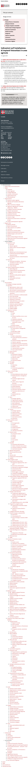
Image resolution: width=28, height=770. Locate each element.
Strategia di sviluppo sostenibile (14, 284)
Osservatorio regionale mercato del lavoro (17, 589)
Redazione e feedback (5, 174)
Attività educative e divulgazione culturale (19, 377)
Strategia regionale (16, 399)
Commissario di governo (15, 650)
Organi (6, 188)
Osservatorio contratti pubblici (14, 231)
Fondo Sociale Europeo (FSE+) (16, 462)
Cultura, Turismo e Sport (12, 372)
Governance (14, 515)
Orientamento (13, 586)
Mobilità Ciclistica (13, 595)
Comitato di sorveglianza (17, 474)
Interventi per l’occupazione (18, 571)
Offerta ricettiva (15, 416)
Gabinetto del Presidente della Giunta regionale (15, 202)
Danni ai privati (15, 626)
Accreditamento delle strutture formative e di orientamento (19, 560)
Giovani (13, 425)
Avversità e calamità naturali (16, 289)
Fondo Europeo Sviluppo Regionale (13, 27)
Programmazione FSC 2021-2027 (19, 523)
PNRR (11, 538)
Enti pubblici (10, 737)
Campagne (9, 754)
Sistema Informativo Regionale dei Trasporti (17, 615)
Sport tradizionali (16, 404)
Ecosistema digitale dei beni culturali (18, 380)
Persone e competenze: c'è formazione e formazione (16, 752)
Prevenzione (12, 696)
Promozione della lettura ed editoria (18, 392)
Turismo (11, 410)
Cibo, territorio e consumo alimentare (18, 290)
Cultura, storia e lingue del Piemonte (18, 383)
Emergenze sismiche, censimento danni (19, 631)
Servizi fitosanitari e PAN (15, 298)
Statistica (12, 280)
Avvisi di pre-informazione (18, 466)
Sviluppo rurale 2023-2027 (16, 306)
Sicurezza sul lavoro (14, 699)
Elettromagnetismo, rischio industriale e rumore (18, 322)
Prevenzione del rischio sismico (16, 675)
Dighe (13, 649)
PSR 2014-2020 (15, 347)
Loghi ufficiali (3, 171)
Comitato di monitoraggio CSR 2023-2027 (18, 498)
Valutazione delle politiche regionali (17, 275)
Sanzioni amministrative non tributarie (15, 232)
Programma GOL (13, 587)
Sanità (8, 688)
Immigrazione (15, 430)
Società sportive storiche (17, 402)
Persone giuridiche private (15, 453)
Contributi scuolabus (14, 618)
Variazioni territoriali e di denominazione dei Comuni (19, 257)
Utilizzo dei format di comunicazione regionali (17, 238)
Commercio (7, 37)
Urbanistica (14, 365)
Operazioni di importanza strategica (20, 468)
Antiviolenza (15, 427)
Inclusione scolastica (16, 552)
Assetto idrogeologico (17, 644)
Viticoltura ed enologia (15, 303)
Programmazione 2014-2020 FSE (19, 476)
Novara (9, 134)
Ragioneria (12, 277)
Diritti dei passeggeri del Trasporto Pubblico (17, 597)
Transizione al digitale (10, 41)
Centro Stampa (13, 266)
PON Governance (13, 537)
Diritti (11, 422)
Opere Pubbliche (13, 635)
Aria (13, 315)
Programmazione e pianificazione (19, 653)
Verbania (10, 137)
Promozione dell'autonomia (18, 445)
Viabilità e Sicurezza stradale (16, 600)
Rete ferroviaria (13, 601)
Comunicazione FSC (16, 517)
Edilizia (13, 367)
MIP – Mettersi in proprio (17, 575)
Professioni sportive (16, 408)
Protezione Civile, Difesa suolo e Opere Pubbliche (15, 620)
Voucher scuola (15, 543)
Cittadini (9, 736)
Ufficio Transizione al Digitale (13, 205)
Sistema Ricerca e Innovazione (12, 22)
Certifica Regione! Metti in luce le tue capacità (17, 759)
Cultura (11, 373)
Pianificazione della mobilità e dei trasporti (17, 606)
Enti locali (12, 244)
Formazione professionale (15, 554)
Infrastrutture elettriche (17, 638)
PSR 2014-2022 (13, 307)
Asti (2, 135)
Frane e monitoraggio (17, 672)
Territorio (12, 364)
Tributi (8, 725)
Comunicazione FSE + (17, 469)
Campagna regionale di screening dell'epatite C (17, 747)
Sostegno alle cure (14, 693)
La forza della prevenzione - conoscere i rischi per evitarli (17, 749)
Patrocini (9, 235)
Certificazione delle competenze (19, 563)
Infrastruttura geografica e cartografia (18, 369)
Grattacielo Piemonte (12, 214)
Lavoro (11, 569)
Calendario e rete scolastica (18, 545)
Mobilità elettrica (13, 604)
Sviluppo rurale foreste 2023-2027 (20, 345)
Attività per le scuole (16, 549)
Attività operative (16, 687)
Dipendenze (12, 702)
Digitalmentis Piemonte (12, 756)
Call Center (9, 229)
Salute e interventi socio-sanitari (19, 447)
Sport (11, 398)
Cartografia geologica (17, 668)
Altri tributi (12, 733)
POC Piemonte (15, 522)
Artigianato (7, 33)
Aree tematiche (8, 283)
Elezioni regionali (13, 246)
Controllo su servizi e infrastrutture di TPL (18, 612)
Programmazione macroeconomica (17, 271)
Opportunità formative (17, 555)
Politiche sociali (13, 433)
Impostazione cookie (6, 153)
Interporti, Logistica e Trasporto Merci (18, 609)
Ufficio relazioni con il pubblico (14, 228)
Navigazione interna (14, 603)
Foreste (11, 335)
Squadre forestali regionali (18, 685)
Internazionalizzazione (10, 39)
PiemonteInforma (6, 766)
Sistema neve (15, 407)
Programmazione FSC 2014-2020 (19, 525)
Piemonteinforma (11, 197)
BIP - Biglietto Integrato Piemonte (17, 594)
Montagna (12, 353)
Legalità (11, 459)
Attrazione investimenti (10, 29)
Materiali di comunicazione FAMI (19, 535)
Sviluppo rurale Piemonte (15, 492)
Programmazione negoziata (16, 272)
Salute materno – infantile (15, 701)
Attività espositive (16, 387)
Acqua (13, 313)
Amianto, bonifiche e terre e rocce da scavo (19, 317)
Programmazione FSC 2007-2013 (19, 526)
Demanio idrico (13, 633)
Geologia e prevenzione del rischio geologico (17, 666)
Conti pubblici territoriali (15, 278)
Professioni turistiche (17, 414)
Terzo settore (15, 440)
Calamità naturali (13, 623)
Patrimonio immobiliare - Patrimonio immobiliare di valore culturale (18, 262)
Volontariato (15, 659)
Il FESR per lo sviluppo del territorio (15, 760)
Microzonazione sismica (17, 682)
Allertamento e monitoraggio (18, 655)
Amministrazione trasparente (13, 215)
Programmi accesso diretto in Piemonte (18, 510)
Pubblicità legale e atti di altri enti (14, 234)
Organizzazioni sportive (17, 401)
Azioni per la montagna (17, 356)
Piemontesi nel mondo (17, 385)
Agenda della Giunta (11, 195)
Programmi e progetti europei (16, 505)
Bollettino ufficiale (11, 225)
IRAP (11, 728)
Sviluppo (6, 20)
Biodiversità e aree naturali (16, 327)
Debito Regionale (13, 269)
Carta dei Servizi (10, 240)
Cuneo (2, 138)
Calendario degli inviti (17, 483)
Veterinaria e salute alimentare (16, 698)
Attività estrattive (9, 31)
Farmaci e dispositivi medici (16, 695)
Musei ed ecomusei (16, 388)
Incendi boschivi (15, 656)
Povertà (14, 436)
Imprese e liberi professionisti (13, 739)
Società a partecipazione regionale (14, 222)
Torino (9, 135)
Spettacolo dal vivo (16, 395)
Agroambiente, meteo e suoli (16, 287)
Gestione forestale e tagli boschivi (19, 341)
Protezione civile (13, 652)
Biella (2, 137)
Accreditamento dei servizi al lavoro (20, 580)
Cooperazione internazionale (16, 457)
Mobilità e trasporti (11, 592)
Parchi (13, 330)
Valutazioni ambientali (17, 319)
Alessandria (3, 134)
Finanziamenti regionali (17, 639)
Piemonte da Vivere (6, 768)
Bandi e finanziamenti (12, 226)
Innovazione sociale (16, 434)
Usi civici (11, 251)
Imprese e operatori (16, 342)
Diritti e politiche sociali (12, 421)
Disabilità (12, 443)
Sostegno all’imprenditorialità (18, 577)
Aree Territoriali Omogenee (13, 762)
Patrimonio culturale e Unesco (18, 390)
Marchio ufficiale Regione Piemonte (15, 237)
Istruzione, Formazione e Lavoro (14, 540)
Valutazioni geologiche (17, 670)
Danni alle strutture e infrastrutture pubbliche (20, 628)
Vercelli (9, 138)
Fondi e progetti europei (12, 460)
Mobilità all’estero (16, 558)
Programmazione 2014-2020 (18, 491)
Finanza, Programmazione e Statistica (15, 267)
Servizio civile (13, 456)
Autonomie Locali (11, 243)
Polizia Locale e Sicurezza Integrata (17, 248)
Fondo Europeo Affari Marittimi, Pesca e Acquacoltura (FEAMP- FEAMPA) (18, 528)
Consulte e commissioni (12, 194)
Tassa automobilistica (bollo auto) (17, 727)
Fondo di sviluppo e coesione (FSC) (17, 514)
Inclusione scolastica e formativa (19, 448)
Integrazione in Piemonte (17, 534)
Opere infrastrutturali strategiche (17, 610)
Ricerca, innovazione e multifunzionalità (18, 295)
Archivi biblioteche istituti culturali (19, 375)
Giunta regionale (11, 191)
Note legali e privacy (5, 165)
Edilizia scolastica (13, 584)
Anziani (13, 439)
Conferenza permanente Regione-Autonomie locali (17, 254)
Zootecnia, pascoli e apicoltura (16, 304)
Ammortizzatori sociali (17, 578)
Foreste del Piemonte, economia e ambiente (19, 338)
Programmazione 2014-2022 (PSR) (20, 503)
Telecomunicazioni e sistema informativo (18, 663)
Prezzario (14, 636)
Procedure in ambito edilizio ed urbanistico (19, 677)
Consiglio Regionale (11, 192)
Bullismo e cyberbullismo (17, 548)
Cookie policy (3, 168)
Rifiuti (13, 324)
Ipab (13, 442)
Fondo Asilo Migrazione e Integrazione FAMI (18, 531)
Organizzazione (8, 199)
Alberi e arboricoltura (16, 336)
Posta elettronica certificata (6, 177)
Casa (11, 454)
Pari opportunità (15, 424)
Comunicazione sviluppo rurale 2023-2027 (19, 501)
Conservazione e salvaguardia (18, 329)
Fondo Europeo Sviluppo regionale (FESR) (19, 477)
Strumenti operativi (14, 704)
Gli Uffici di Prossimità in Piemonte (15, 745)
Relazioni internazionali (12, 211)
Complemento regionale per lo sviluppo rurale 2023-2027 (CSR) (19, 494)
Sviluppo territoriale (9, 24)
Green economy (13, 352)
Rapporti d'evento (16, 624)
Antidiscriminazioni (16, 428)
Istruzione (12, 541)
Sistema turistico (16, 413)
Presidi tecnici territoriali (15, 684)
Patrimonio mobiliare (14, 264)
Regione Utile (8, 223)
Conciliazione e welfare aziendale (17, 583)
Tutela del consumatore (17, 431)
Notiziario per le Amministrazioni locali (18, 252)
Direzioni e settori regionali (13, 200)
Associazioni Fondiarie (17, 355)
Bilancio (11, 274)
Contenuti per (8, 734)
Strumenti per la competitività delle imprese (20, 573)
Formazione (14, 661)
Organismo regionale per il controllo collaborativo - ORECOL (15, 207)
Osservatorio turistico (17, 417)
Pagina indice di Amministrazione (12, 186)
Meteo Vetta (15, 359)
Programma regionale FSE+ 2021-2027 (19, 464)
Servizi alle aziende (14, 297)
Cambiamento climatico (15, 333)
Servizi (3, 763)
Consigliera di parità (16, 581)
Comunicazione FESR (16, 488)
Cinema (13, 396)
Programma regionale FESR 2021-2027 (19, 479)
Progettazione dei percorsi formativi (18, 565)
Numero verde (4, 143)
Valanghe (14, 673)
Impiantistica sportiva (17, 405)
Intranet (2, 181)
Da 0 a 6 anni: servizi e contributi (19, 546)
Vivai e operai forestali (17, 350)
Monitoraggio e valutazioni (18, 473)
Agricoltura (9, 286)
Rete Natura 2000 (16, 332)
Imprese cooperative (9, 35)
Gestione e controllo (16, 471)
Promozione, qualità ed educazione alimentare (17, 292)
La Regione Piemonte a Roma (13, 212)
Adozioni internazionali (15, 451)
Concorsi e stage (11, 217)
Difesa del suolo (13, 641)
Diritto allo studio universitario (19, 551)
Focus (8, 744)
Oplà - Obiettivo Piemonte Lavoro (14, 757)
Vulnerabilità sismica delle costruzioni (18, 680)
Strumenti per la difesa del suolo (19, 642)
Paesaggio (12, 362)
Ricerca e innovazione (14, 705)
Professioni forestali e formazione (19, 344)
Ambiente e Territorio (12, 310)
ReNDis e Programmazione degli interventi (19, 646)
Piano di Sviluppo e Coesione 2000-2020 (20, 519)
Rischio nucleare (15, 326)
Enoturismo (14, 419)
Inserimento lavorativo (17, 450)
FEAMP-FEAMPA (13, 309)
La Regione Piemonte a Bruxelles (14, 209)
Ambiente (12, 312)
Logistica (14, 658)
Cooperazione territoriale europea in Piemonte (19, 507)
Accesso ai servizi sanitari (15, 690)
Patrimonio (9, 260)
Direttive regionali (16, 567)
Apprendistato (15, 557)
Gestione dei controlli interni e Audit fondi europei (16, 219)
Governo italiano (4, 1)
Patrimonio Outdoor (16, 361)
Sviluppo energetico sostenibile (12, 25)
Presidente (9, 189)
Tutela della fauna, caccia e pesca (17, 301)
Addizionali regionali (14, 730)
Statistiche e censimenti (15, 300)
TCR (10, 731)
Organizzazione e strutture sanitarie (18, 691)
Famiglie (14, 437)
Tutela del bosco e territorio (18, 349)
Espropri (11, 249)
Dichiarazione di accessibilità (7, 162)
